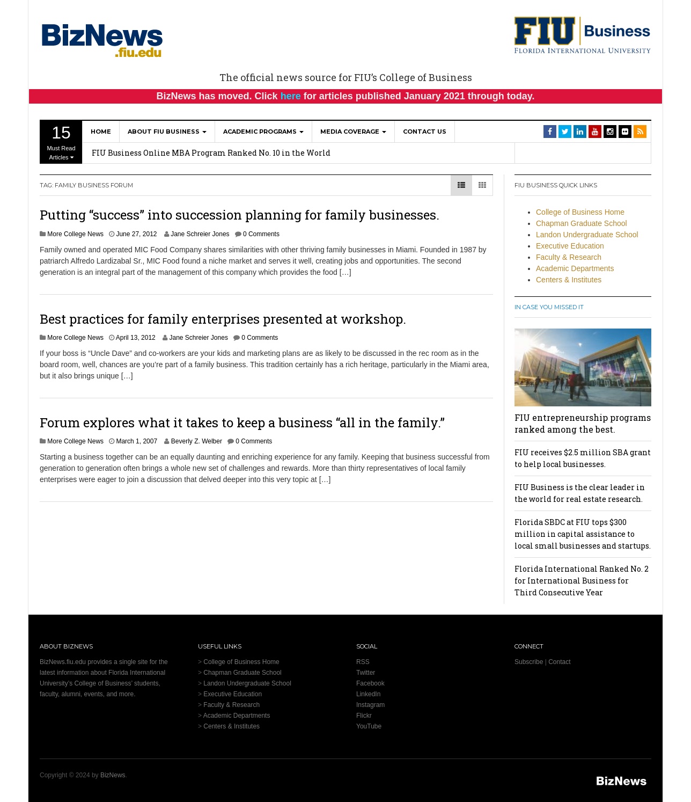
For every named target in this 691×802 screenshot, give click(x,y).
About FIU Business (167, 131)
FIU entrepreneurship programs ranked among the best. (582, 423)
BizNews (113, 775)
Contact (559, 662)
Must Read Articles (61, 142)
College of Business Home (580, 212)
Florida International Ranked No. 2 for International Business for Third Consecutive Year (581, 580)
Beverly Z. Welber (196, 441)
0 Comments (261, 234)
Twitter (365, 672)
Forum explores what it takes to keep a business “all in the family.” (242, 422)
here (291, 96)
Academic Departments (575, 268)
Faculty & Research (568, 257)
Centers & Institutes (568, 279)
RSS (363, 662)
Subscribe (528, 662)
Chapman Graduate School (581, 223)
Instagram (370, 705)
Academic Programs (263, 131)
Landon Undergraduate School (587, 234)
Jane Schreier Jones (200, 234)
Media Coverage (353, 131)
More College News (75, 234)
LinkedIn (368, 694)
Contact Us (424, 131)
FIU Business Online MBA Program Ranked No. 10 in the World (211, 153)
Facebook (370, 683)
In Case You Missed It (549, 307)
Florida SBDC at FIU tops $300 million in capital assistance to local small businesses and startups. (582, 534)
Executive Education (570, 246)
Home (101, 131)
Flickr (364, 715)
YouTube (368, 726)
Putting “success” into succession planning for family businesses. (239, 214)
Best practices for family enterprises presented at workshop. (223, 318)
